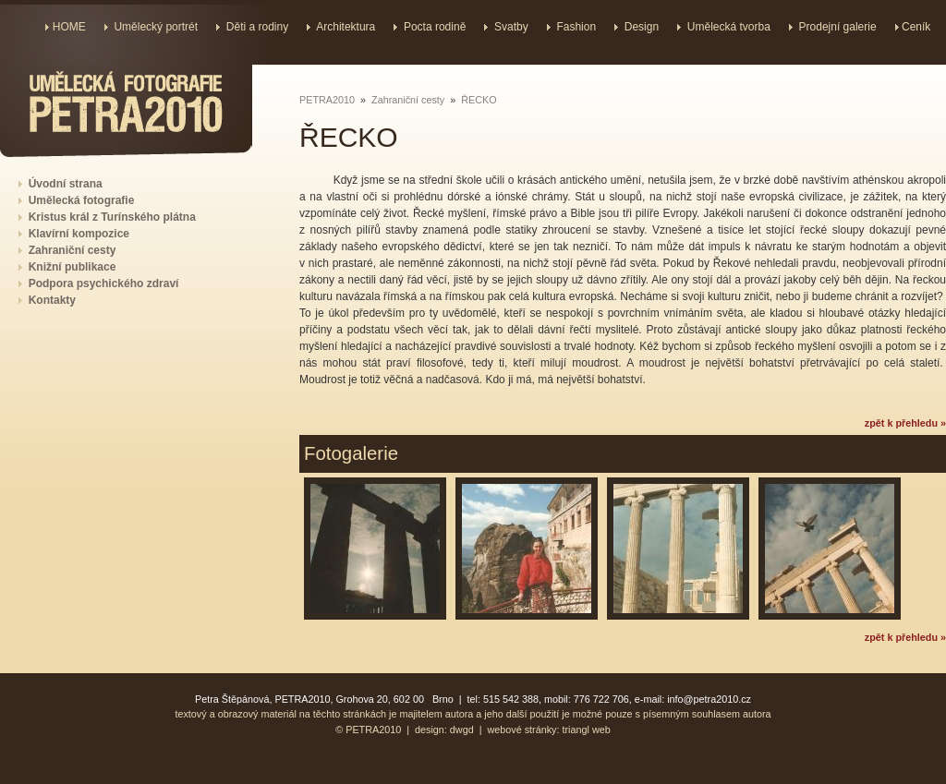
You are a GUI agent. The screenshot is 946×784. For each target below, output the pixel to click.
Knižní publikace (72, 266)
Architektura (345, 26)
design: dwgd (444, 729)
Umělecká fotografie (82, 200)
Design (642, 26)
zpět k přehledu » (905, 422)
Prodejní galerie (838, 26)
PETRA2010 (327, 99)
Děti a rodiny (257, 26)
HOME (69, 26)
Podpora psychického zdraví (104, 283)
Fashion (576, 26)
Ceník (916, 26)
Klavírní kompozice (79, 233)
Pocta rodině (435, 26)
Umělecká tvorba (728, 26)
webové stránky (522, 729)
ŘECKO (478, 99)
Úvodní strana (66, 183)
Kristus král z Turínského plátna (112, 217)
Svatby (511, 26)
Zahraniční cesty (407, 99)
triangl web (587, 729)
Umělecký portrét (156, 26)
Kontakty (52, 300)
